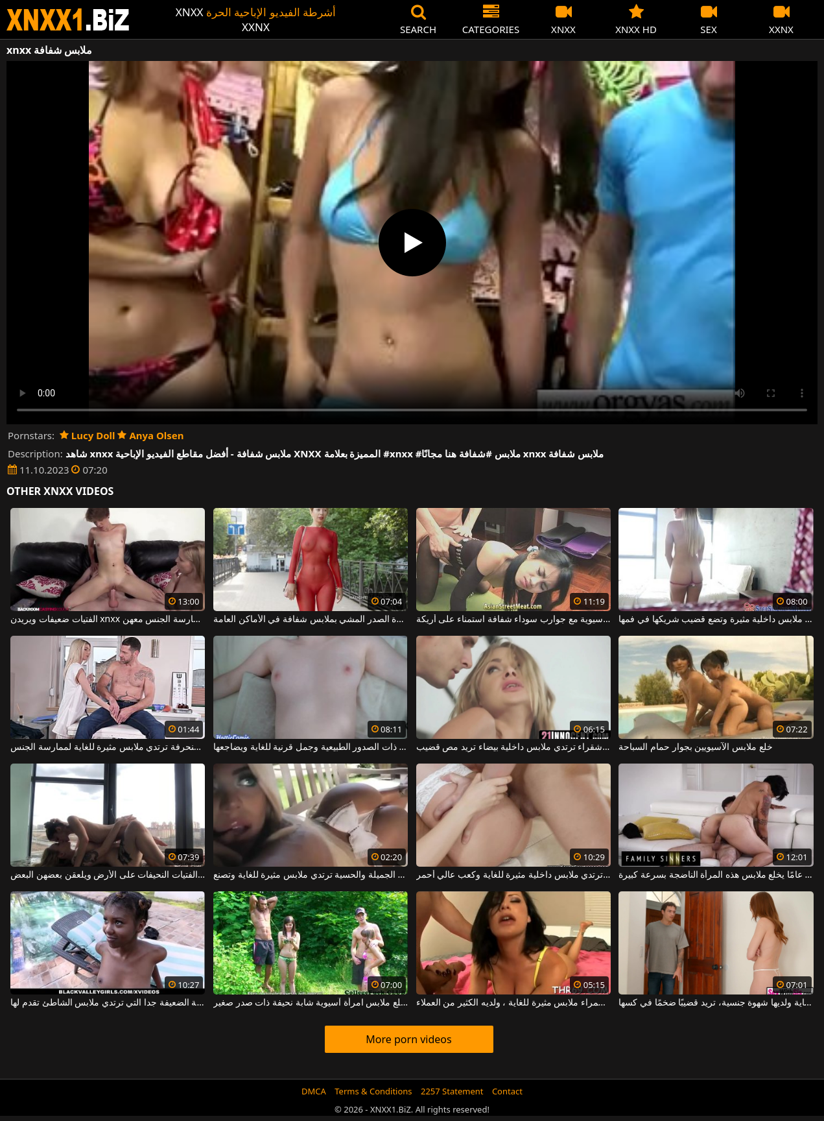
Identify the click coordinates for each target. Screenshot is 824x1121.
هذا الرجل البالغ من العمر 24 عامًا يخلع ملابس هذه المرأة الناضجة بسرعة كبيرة (715, 875)
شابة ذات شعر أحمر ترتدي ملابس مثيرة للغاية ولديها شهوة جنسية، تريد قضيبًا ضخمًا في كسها (715, 1003)
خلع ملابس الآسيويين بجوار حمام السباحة (695, 747)
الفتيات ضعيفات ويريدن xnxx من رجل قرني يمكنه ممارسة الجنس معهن (107, 619)
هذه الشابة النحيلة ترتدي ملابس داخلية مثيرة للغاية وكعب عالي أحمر (513, 875)
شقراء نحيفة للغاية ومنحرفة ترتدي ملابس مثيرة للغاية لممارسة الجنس (107, 747)
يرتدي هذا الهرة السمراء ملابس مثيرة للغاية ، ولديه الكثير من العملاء (513, 1003)
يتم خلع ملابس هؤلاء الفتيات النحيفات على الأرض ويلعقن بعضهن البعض (107, 875)
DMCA (313, 1091)
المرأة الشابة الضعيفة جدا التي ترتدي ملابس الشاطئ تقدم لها (107, 1003)
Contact (507, 1091)
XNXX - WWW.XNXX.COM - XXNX (68, 19)
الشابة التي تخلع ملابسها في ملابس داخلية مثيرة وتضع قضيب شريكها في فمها (715, 619)
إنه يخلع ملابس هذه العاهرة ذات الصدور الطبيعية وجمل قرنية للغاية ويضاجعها (310, 747)
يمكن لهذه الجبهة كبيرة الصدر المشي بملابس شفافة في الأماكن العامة (310, 619)
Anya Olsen (150, 435)
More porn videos (408, 1039)
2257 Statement (452, 1091)
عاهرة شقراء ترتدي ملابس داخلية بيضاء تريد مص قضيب (513, 747)
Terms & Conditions (373, 1091)
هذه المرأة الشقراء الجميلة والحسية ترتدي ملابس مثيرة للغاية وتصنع (310, 875)
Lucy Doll (87, 435)
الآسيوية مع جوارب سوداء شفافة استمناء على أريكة (513, 619)
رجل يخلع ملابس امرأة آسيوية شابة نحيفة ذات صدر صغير (310, 1003)
